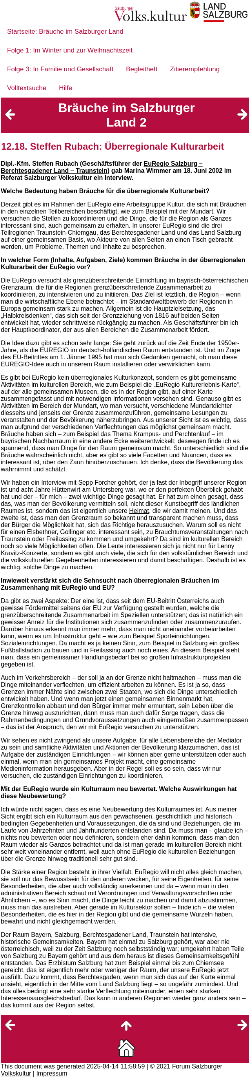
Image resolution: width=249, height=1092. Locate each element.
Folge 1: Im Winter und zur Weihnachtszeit (70, 50)
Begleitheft (141, 69)
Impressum (51, 1073)
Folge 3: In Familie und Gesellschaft (60, 69)
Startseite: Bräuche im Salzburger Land (65, 31)
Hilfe (65, 88)
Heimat (139, 510)
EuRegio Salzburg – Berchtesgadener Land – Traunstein (102, 167)
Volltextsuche (26, 88)
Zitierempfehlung (195, 69)
